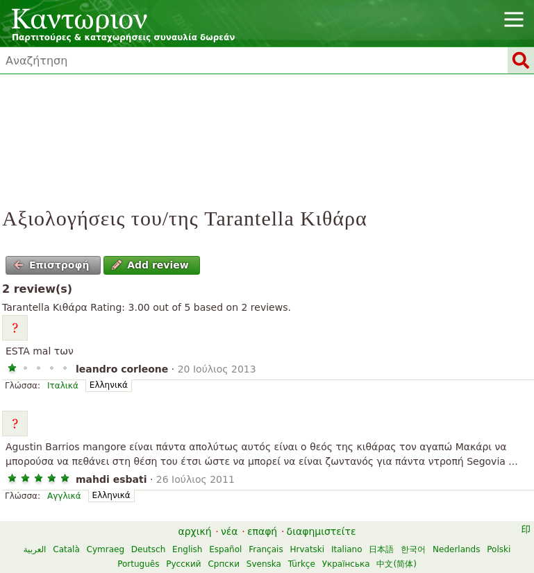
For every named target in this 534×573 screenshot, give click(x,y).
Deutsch (148, 549)
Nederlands (456, 549)
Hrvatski (307, 549)
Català (66, 549)
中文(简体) (396, 564)
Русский (183, 564)
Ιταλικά (62, 386)
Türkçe (301, 564)
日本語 (381, 549)
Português (138, 564)
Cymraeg (105, 549)
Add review (150, 265)
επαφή (262, 531)
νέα (229, 531)
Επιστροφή (52, 265)
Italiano (346, 549)
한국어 (413, 549)
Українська (346, 564)
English (187, 549)
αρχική (194, 531)
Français (266, 549)
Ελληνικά (109, 385)
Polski (498, 549)
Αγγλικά (64, 496)
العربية (35, 549)
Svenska (264, 564)
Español (225, 549)
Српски (224, 564)
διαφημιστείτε (321, 531)
